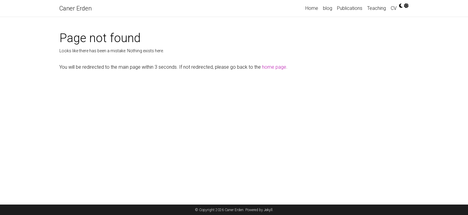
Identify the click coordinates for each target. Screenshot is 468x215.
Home (311, 8)
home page (274, 67)
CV (394, 8)
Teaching (376, 8)
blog (327, 8)
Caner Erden (75, 8)
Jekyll (268, 210)
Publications (349, 8)
